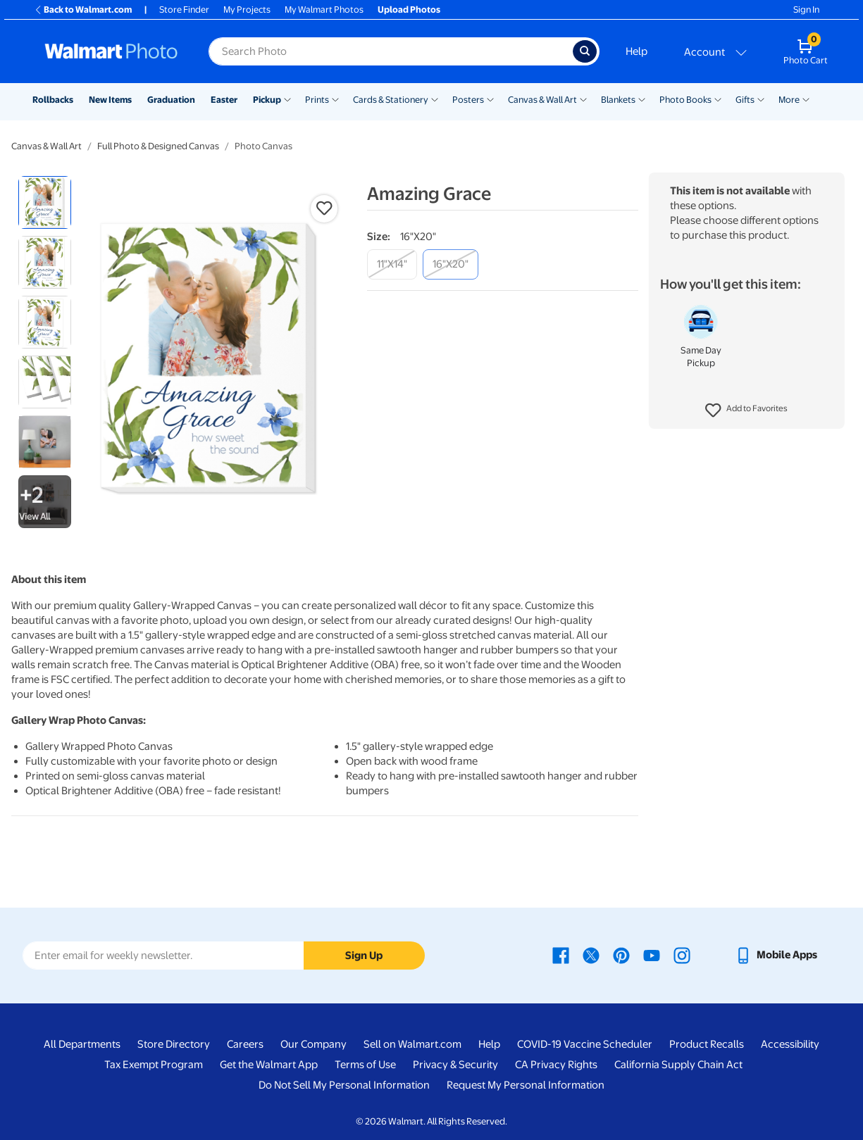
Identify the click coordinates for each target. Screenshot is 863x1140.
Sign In (806, 9)
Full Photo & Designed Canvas (158, 146)
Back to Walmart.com (83, 9)
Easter (224, 99)
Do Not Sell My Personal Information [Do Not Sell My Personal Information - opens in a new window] (344, 1085)
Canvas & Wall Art (542, 99)
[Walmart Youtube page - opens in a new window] (651, 954)
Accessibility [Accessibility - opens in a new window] (790, 1044)
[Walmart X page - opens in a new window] (591, 954)
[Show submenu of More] (806, 98)
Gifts (745, 99)
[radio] (44, 202)
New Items (110, 99)
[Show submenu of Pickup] (287, 98)
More (789, 99)
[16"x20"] (450, 264)
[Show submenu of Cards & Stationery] (434, 98)
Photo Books (685, 99)
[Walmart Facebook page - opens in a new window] (560, 954)
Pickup (267, 99)
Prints (317, 99)
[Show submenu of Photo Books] (718, 98)
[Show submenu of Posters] (490, 98)
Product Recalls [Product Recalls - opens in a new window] (706, 1044)
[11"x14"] (392, 264)
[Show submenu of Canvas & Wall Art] (583, 98)
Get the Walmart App (269, 1064)
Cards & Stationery (390, 99)
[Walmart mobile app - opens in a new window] (776, 954)
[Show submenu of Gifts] (761, 98)
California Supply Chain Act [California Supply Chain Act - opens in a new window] (678, 1064)
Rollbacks (52, 99)
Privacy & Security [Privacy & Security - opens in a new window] (455, 1064)
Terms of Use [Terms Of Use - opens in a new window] (365, 1064)
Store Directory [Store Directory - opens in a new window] (173, 1044)
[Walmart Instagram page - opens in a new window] (681, 954)
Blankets (618, 99)
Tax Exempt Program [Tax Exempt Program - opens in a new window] (153, 1064)
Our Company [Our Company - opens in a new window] (313, 1044)
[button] (746, 410)
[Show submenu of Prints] (335, 98)
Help (636, 51)
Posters (468, 99)
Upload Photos (409, 9)
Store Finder (184, 9)
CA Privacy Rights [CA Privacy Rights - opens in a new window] (556, 1064)
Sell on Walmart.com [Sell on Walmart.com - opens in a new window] (412, 1044)
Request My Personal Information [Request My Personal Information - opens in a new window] (525, 1085)
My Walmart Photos (324, 9)
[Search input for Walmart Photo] (391, 51)
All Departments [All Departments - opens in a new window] (82, 1044)
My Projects (247, 9)
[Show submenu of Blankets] (642, 98)
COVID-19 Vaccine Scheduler (584, 1044)
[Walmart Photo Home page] (111, 51)
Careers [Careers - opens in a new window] (245, 1044)
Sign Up (364, 955)
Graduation (171, 99)
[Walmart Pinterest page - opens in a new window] (621, 954)
